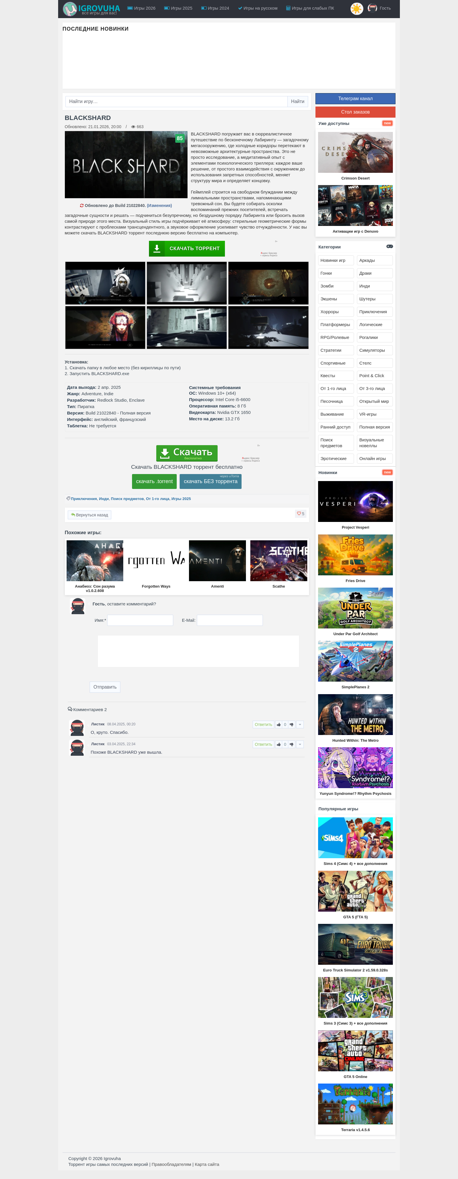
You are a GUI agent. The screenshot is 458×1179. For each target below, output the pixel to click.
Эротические (333, 458)
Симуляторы (372, 350)
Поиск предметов (127, 499)
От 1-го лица (157, 499)
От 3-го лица (372, 388)
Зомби (327, 285)
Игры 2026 (141, 8)
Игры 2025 (178, 8)
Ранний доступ (335, 426)
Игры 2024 (215, 8)
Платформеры (335, 324)
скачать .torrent (154, 481)
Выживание (332, 414)
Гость (379, 8)
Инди (104, 499)
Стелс (365, 363)
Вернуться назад (89, 515)
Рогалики (368, 337)
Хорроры (329, 311)
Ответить (263, 724)
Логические (370, 324)
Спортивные (333, 363)
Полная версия (374, 426)
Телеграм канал (355, 98)
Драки (365, 273)
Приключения (84, 499)
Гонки (326, 273)
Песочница (331, 401)
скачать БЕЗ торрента (210, 481)
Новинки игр (332, 260)
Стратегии (330, 350)
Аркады (367, 260)
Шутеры (367, 298)
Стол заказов (355, 111)
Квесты (327, 375)
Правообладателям (171, 1164)
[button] (300, 514)
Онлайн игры (372, 458)
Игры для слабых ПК (310, 8)
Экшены (328, 298)
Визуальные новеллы (371, 442)
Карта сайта (207, 1164)
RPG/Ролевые (334, 337)
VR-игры (368, 414)
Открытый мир (374, 401)
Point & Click (371, 375)
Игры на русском (257, 8)
